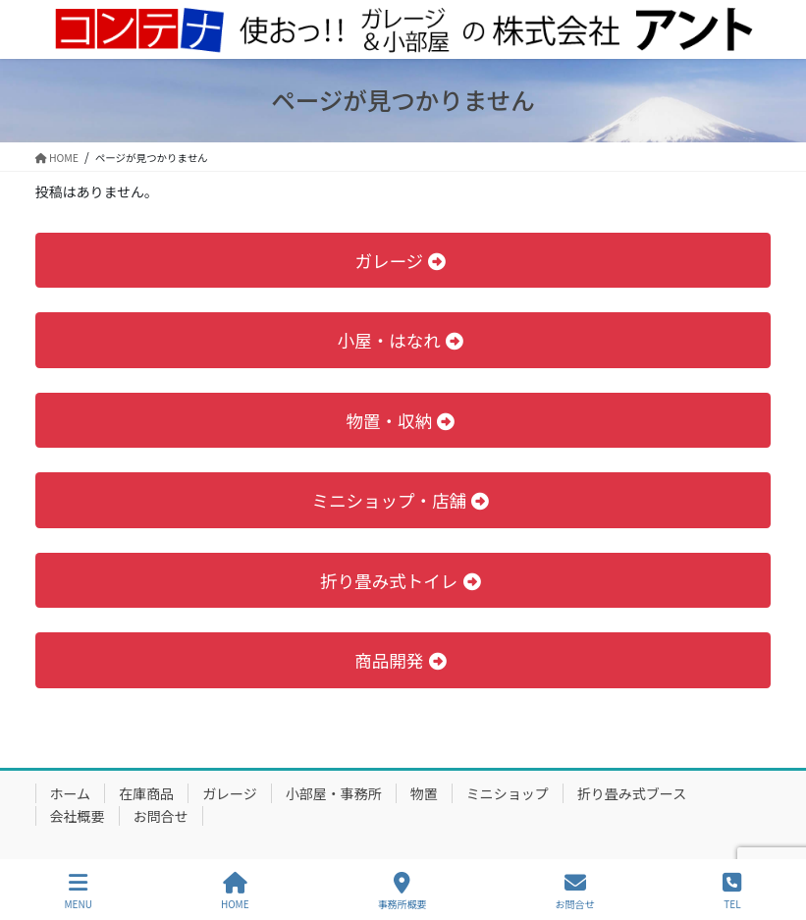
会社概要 (77, 816)
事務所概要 (402, 891)
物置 (424, 793)
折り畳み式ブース (631, 793)
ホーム (70, 793)
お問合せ (161, 816)
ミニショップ (507, 793)
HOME (235, 891)
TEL (732, 891)
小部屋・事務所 (334, 793)
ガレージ (229, 793)
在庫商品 (146, 793)
